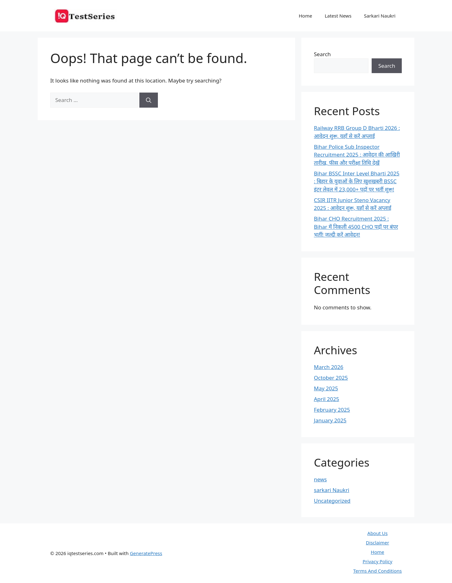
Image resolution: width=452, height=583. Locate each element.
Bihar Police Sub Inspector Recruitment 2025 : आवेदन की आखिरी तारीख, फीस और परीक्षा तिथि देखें (357, 154)
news (320, 479)
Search (322, 54)
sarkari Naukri (331, 490)
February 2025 (332, 409)
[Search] (148, 100)
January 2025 (330, 420)
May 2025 (326, 388)
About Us (377, 533)
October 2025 (331, 377)
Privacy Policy (377, 561)
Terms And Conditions (377, 571)
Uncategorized (332, 500)
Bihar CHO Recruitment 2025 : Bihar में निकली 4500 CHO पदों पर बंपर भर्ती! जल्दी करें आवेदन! (356, 226)
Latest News (338, 16)
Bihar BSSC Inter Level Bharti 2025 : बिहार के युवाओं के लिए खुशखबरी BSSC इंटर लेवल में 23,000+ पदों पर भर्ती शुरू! (356, 181)
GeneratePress (146, 553)
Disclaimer (377, 542)
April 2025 (326, 399)
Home (305, 16)
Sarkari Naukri (380, 16)
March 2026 (328, 367)
